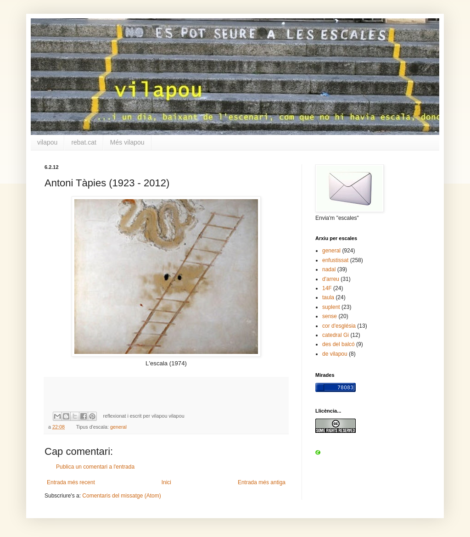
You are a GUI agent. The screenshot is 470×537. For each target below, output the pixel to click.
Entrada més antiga (261, 482)
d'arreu (330, 279)
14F (327, 288)
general (118, 427)
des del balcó (338, 344)
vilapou (47, 142)
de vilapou (334, 354)
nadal (329, 269)
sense (329, 316)
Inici (166, 482)
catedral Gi (335, 335)
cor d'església (339, 326)
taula (328, 297)
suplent (331, 307)
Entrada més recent (71, 482)
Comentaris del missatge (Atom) (121, 495)
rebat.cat (83, 142)
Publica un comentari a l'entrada (95, 467)
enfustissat (335, 260)
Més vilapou (127, 142)
